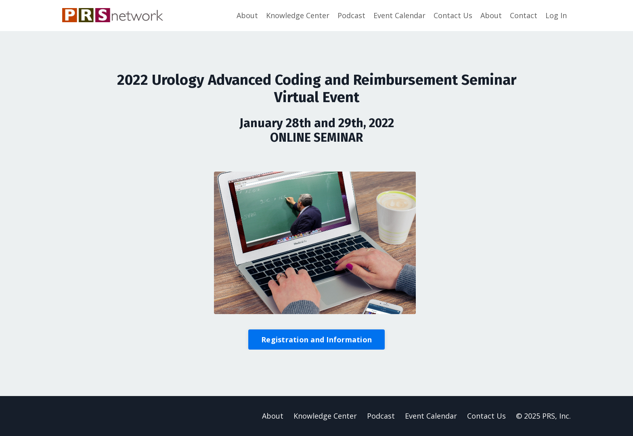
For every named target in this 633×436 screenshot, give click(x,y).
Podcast (351, 15)
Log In (556, 15)
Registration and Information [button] (316, 339)
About (247, 15)
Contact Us (453, 15)
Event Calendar (399, 15)
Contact (523, 15)
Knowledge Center (297, 15)
